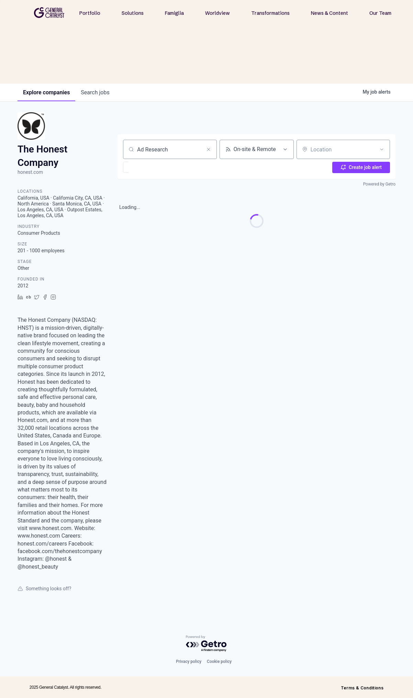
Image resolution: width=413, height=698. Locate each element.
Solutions (133, 13)
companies (46, 92)
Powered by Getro (379, 184)
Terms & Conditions (362, 687)
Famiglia (174, 13)
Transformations (270, 13)
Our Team (380, 13)
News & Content (329, 13)
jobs (95, 92)
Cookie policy (219, 661)
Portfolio (89, 13)
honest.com (30, 172)
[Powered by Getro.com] (206, 643)
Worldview (217, 13)
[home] (49, 12)
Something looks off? (44, 588)
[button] (146, 167)
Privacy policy (188, 661)
